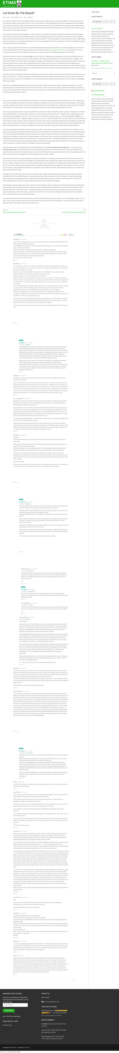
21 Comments (28, 17)
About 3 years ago (95, 68)
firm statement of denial (57, 50)
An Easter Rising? (96, 28)
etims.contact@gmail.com (51, 1001)
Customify (27, 1047)
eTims (9, 2)
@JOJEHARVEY (105, 63)
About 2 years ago (46, 1015)
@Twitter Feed (7, 1025)
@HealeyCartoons (49, 1010)
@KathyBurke (95, 63)
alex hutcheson (29, 753)
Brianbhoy (28, 344)
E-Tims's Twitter (107, 68)
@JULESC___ (95, 61)
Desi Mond (6, 17)
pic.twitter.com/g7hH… (60, 1013)
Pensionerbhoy (31, 591)
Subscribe (9, 1010)
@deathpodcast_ (105, 61)
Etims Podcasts (98, 91)
